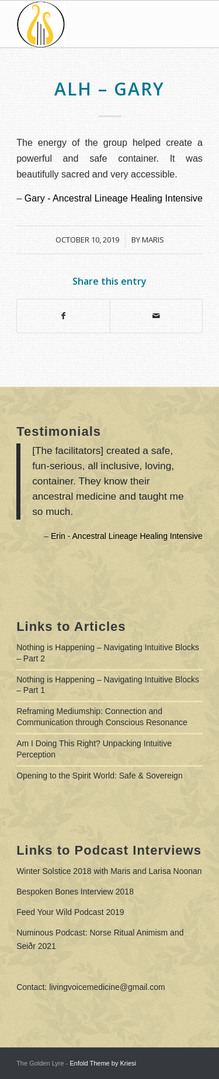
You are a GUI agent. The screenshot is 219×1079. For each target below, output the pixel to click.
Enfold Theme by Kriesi (102, 1063)
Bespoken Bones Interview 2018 (75, 891)
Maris (153, 239)
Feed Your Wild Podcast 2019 (70, 912)
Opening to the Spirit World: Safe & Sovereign (99, 775)
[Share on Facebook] (63, 316)
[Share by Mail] (156, 316)
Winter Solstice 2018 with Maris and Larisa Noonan (109, 871)
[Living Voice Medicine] (90, 24)
